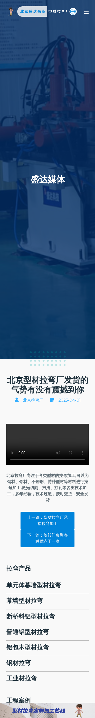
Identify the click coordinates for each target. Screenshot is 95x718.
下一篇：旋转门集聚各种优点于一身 (47, 538)
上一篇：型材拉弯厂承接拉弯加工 (47, 520)
